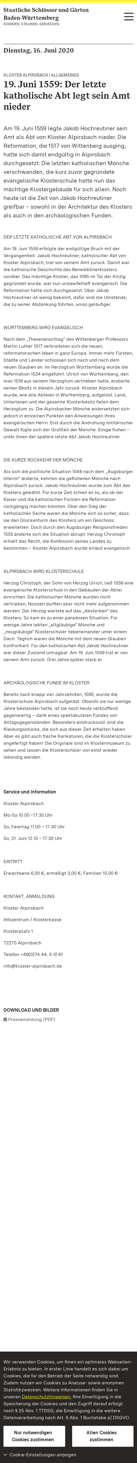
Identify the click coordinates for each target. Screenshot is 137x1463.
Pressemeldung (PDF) (31, 1019)
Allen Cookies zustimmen (101, 1436)
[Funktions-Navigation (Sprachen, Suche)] (129, 17)
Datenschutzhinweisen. (47, 1396)
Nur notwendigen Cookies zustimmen (33, 1436)
